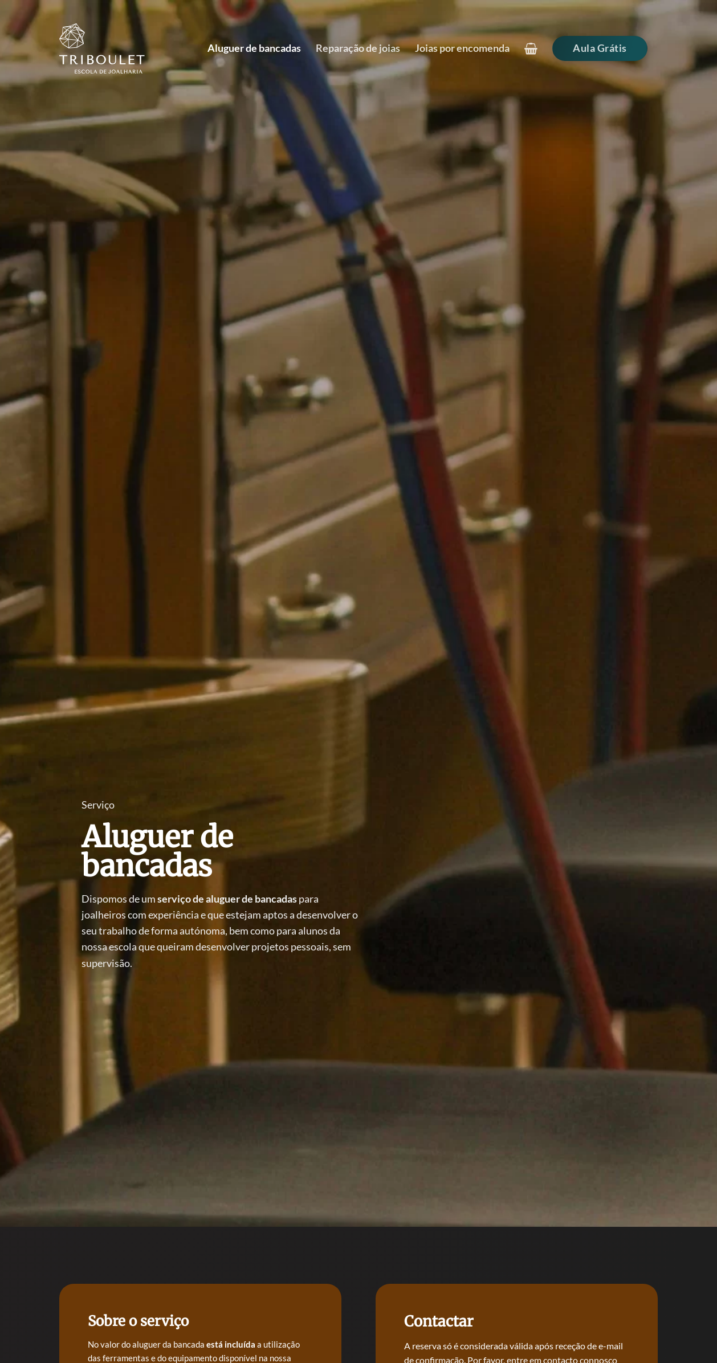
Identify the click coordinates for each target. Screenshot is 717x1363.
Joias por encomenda (462, 48)
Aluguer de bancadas (254, 48)
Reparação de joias (358, 48)
